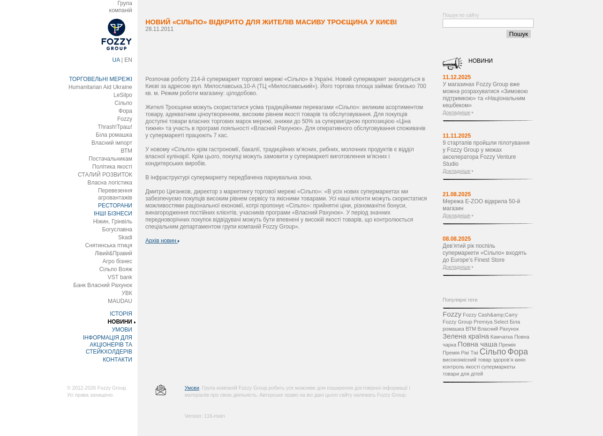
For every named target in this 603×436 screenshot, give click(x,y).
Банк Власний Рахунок (102, 285)
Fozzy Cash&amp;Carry (490, 315)
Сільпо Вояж (115, 269)
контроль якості (461, 366)
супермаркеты (498, 366)
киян (520, 359)
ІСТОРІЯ (121, 313)
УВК (126, 293)
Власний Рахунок (498, 329)
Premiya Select (491, 322)
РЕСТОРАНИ (115, 205)
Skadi (125, 237)
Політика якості (112, 166)
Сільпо (123, 103)
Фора (125, 111)
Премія (507, 344)
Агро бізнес (117, 261)
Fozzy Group (457, 322)
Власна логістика (109, 182)
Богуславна (117, 229)
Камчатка (501, 337)
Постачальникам (110, 158)
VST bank (120, 277)
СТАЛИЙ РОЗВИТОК (105, 174)
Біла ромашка (114, 135)
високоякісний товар (467, 359)
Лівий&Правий (113, 253)
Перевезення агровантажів (115, 194)
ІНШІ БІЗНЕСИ (113, 213)
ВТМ (126, 151)
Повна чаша (477, 344)
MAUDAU (120, 301)
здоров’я (503, 359)
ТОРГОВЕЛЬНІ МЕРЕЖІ (100, 79)
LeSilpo (122, 95)
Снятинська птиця (108, 245)
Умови (192, 388)
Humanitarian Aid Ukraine (100, 87)
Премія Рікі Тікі (460, 352)
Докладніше (456, 112)
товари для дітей (463, 374)
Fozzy (124, 119)
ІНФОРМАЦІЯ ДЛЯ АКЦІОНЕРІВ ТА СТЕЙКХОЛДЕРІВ (107, 344)
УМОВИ (122, 329)
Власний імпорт (111, 143)
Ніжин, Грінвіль (112, 221)
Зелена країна (466, 336)
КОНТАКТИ (117, 359)
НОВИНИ (119, 321)
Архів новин (162, 240)
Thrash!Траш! (115, 127)
